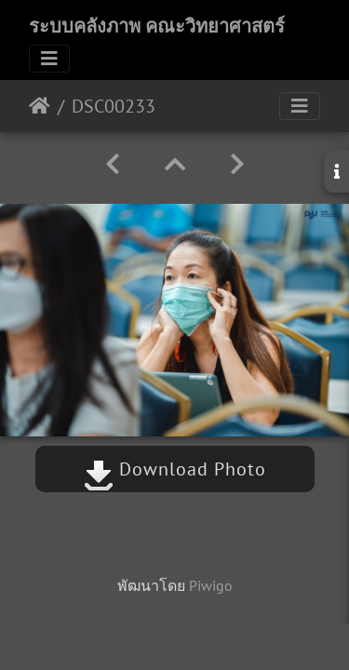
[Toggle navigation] (49, 59)
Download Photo (175, 469)
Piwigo (211, 585)
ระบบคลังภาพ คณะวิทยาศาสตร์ (157, 26)
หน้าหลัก (39, 106)
